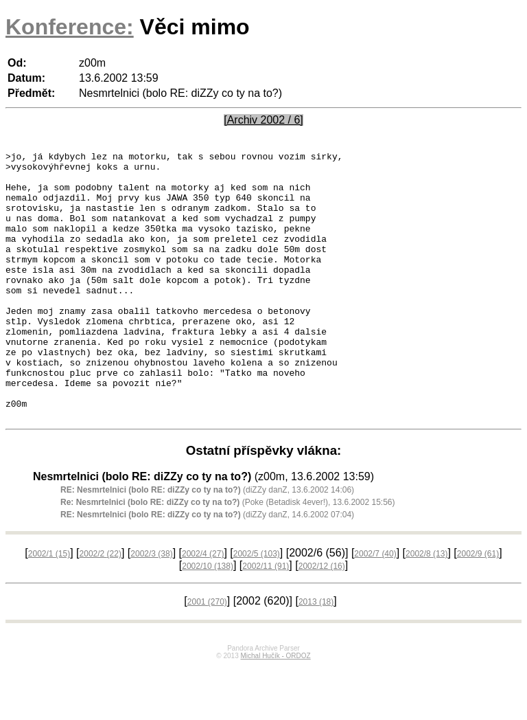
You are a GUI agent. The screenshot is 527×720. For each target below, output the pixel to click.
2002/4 (203, 607)
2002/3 (151, 607)
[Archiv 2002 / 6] (263, 120)
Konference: (69, 26)
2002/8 (426, 607)
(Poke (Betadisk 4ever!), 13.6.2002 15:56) (227, 556)
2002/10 (207, 620)
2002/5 (256, 607)
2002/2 (100, 607)
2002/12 (321, 620)
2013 (315, 655)
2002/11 (265, 620)
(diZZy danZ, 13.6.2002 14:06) (207, 543)
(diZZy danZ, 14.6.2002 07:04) (207, 568)
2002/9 (478, 607)
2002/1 (49, 607)
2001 (207, 655)
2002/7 (375, 607)
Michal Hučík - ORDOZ (275, 709)
